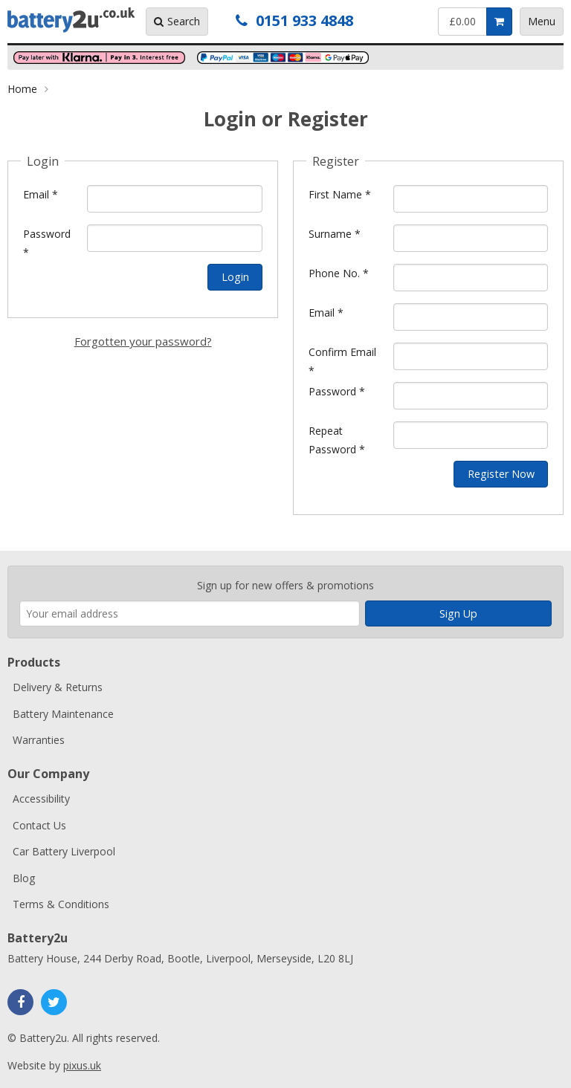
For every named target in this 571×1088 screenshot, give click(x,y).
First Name (340, 194)
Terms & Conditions (61, 904)
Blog (24, 878)
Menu (541, 21)
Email (40, 194)
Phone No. (339, 273)
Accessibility (41, 798)
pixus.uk (82, 1065)
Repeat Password (337, 440)
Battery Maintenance (63, 714)
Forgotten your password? (143, 341)
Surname (335, 234)
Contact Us (39, 825)
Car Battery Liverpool (64, 851)
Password (47, 243)
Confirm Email (342, 361)
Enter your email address (19, 558)
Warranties (39, 740)
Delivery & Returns (58, 687)
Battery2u (71, 20)
